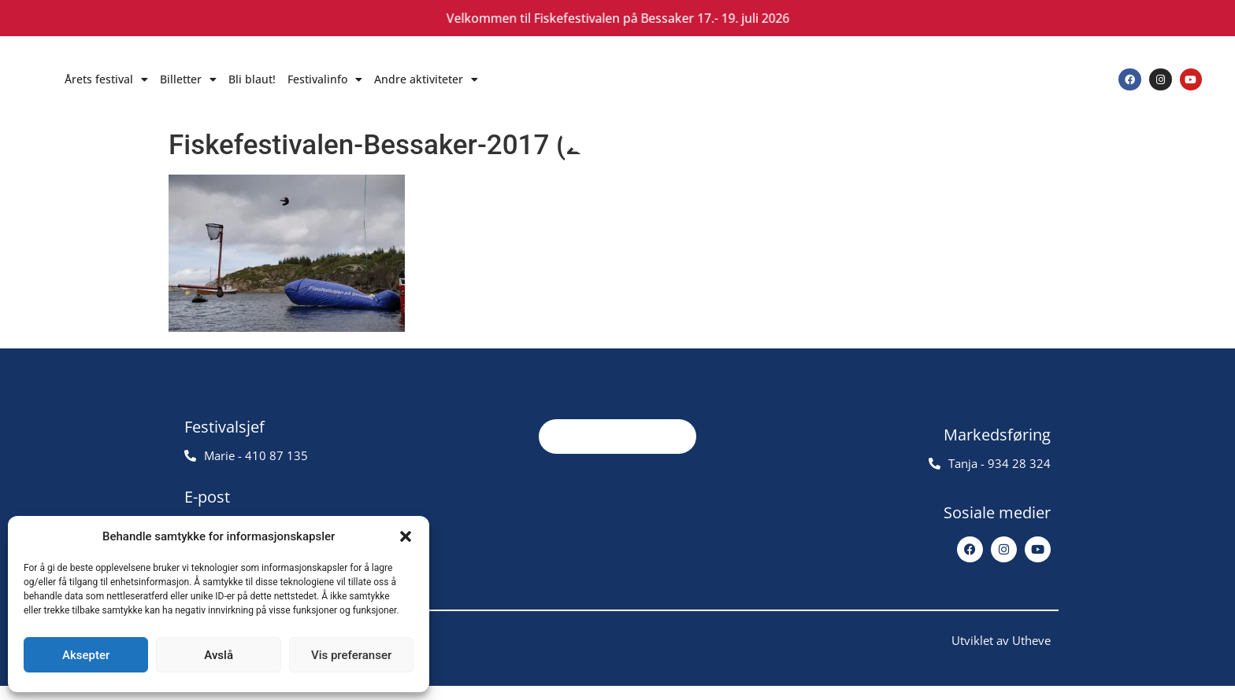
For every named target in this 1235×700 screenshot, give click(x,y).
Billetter (188, 79)
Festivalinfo (324, 79)
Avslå (218, 655)
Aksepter (85, 655)
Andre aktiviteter (426, 79)
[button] (406, 536)
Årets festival (106, 79)
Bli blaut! (252, 79)
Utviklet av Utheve (1001, 654)
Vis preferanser (351, 655)
